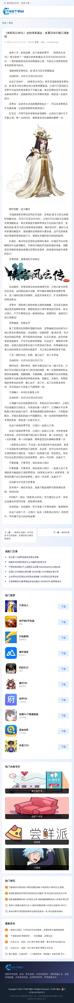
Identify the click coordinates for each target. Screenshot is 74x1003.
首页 (4, 23)
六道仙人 (23, 605)
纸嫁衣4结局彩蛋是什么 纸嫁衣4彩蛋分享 (27, 562)
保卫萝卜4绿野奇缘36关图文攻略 (24, 557)
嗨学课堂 (23, 652)
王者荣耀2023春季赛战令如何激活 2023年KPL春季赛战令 (35, 581)
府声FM (23, 698)
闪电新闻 (23, 636)
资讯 (11, 23)
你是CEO (24, 745)
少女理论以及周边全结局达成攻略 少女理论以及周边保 (33, 576)
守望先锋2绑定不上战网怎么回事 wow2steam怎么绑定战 (34, 567)
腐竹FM (23, 683)
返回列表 (65, 532)
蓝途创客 (23, 730)
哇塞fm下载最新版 (28, 714)
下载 (63, 606)
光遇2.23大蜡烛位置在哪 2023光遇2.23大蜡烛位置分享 (34, 572)
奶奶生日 (23, 667)
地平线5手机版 (26, 621)
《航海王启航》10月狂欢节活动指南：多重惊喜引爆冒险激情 (18, 535)
